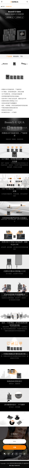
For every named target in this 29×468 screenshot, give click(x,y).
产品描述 (9, 56)
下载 (21, 56)
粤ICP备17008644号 (14, 465)
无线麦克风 (9, 6)
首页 (3, 6)
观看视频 (9, 17)
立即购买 (19, 17)
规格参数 (16, 56)
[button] (2, 64)
